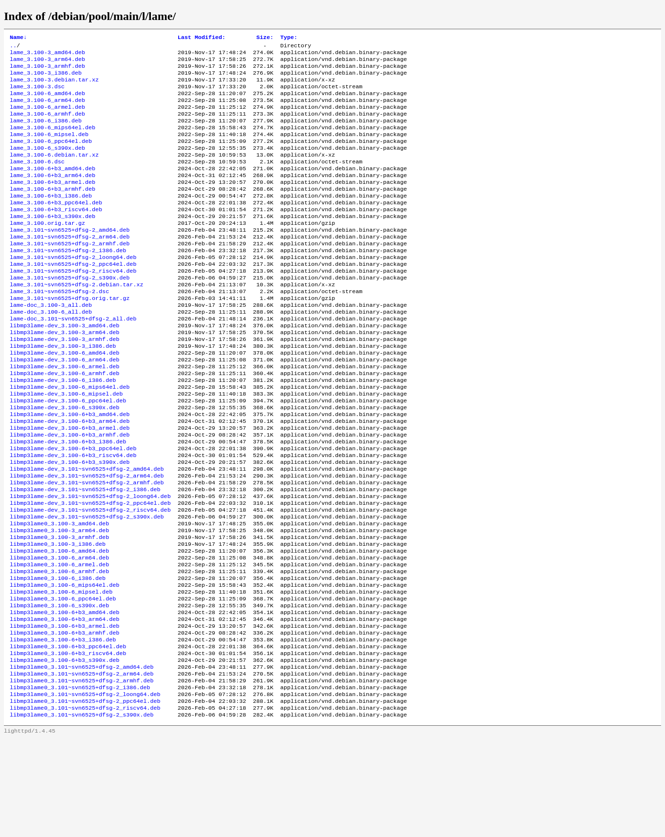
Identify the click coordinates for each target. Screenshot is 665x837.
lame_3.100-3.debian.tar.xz (54, 86)
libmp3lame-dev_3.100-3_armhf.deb (64, 383)
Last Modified (202, 38)
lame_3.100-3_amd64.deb (47, 55)
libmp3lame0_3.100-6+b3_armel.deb (64, 711)
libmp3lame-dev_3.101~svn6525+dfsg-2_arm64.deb (87, 539)
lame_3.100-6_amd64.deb (47, 102)
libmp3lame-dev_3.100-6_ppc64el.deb (68, 453)
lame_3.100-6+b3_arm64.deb (52, 195)
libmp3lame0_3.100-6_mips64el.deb (64, 664)
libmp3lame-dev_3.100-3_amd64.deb (64, 367)
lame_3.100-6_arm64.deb (47, 110)
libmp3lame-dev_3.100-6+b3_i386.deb (68, 500)
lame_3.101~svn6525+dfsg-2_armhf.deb (69, 274)
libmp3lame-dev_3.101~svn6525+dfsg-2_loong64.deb (90, 562)
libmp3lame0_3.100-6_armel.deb (59, 640)
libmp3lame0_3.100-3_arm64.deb (59, 601)
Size (264, 38)
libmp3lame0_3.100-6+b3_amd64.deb (64, 695)
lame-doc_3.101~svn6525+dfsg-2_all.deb (73, 359)
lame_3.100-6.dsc (37, 180)
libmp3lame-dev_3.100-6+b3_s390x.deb (69, 523)
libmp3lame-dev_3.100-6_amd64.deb (64, 398)
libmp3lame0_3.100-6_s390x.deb (59, 687)
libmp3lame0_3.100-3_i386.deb (57, 617)
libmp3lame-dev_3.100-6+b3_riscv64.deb (73, 515)
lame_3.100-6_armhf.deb (47, 125)
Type (288, 38)
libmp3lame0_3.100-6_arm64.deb (59, 633)
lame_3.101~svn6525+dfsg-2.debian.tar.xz (77, 320)
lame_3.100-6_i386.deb (46, 133)
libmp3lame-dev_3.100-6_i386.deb (63, 430)
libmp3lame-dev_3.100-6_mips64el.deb (69, 437)
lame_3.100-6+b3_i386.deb (51, 219)
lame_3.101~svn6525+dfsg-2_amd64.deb (69, 258)
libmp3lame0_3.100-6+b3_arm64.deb (64, 703)
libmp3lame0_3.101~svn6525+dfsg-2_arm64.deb (82, 765)
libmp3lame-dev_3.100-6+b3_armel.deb (69, 484)
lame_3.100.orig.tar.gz (47, 250)
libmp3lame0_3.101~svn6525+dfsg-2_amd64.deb (82, 757)
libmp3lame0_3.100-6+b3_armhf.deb (64, 718)
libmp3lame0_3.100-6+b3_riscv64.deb (68, 742)
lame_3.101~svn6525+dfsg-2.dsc (59, 328)
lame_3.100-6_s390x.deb (47, 164)
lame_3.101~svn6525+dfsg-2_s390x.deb (69, 313)
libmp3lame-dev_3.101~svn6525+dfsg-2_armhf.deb (87, 547)
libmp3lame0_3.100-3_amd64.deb (59, 594)
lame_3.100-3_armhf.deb (47, 71)
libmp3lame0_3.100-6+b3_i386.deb (63, 726)
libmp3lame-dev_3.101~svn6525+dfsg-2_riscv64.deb (90, 578)
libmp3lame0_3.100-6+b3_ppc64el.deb (68, 734)
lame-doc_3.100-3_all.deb (51, 344)
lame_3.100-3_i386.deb (46, 78)
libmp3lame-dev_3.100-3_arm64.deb (64, 375)
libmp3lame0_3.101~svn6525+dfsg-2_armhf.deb (82, 773)
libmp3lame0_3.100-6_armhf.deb (59, 648)
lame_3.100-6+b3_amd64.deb (52, 188)
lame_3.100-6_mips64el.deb (52, 141)
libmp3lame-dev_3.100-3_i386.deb (63, 391)
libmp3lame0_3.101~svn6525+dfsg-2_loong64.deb (85, 789)
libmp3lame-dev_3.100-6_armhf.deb (64, 422)
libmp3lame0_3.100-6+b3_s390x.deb (64, 750)
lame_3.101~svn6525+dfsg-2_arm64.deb (69, 266)
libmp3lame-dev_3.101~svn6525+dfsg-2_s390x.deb (87, 586)
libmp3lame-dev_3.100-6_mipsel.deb (66, 445)
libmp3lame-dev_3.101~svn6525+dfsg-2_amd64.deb (87, 531)
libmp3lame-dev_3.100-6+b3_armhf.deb (69, 492)
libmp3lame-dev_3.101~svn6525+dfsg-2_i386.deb (85, 554)
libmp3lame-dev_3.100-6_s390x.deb (64, 461)
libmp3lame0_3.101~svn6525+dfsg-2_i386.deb (80, 781)
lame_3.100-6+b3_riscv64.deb (56, 235)
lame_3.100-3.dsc (37, 94)
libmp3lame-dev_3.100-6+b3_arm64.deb (69, 476)
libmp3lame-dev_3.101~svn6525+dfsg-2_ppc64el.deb (90, 570)
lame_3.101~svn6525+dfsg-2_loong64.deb (73, 289)
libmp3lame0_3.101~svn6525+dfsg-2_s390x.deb (82, 812)
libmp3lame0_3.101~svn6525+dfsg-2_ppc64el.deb (85, 796)
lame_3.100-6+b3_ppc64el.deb (56, 227)
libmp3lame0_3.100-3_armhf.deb (59, 609)
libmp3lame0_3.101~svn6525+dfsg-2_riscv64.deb (85, 804)
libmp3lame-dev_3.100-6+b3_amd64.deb (69, 469)
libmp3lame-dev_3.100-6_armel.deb (64, 414)
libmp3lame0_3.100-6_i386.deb (57, 656)
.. (13, 47)
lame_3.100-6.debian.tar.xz (54, 172)
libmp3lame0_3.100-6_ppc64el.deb (63, 679)
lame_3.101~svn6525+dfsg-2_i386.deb (68, 281)
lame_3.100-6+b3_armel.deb (52, 203)
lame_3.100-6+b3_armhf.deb (52, 211)
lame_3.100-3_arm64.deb (47, 63)
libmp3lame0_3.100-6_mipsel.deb (61, 672)
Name (18, 38)
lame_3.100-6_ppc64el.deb (51, 156)
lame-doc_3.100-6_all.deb (51, 352)
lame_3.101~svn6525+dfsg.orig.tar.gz (69, 336)
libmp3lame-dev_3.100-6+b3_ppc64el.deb (73, 508)
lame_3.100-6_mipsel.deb (49, 149)
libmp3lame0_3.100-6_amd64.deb (59, 625)
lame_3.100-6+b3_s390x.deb (52, 242)
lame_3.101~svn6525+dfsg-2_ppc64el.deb (73, 297)
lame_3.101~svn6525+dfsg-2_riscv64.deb (73, 305)
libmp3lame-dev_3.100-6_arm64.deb (64, 406)
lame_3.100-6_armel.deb (47, 117)
